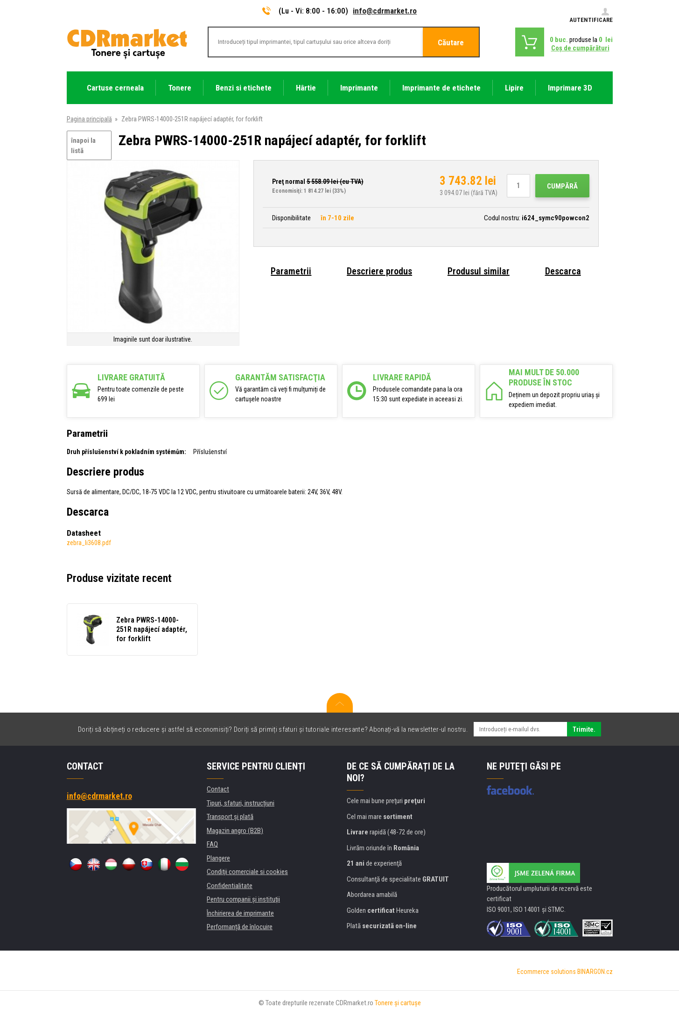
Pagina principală (89, 119)
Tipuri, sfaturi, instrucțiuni (240, 803)
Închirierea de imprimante (240, 913)
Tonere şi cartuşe (398, 1003)
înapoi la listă (83, 145)
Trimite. (584, 729)
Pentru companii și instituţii (243, 899)
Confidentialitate (229, 886)
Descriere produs (379, 271)
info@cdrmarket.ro (385, 10)
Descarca (563, 271)
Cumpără (562, 186)
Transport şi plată (230, 816)
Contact (218, 789)
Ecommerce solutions (546, 971)
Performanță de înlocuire (240, 927)
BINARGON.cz (595, 971)
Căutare (451, 42)
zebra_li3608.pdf (89, 542)
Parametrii (291, 271)
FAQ (212, 844)
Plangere (218, 858)
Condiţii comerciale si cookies (247, 872)
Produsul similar (479, 271)
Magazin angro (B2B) (235, 830)
